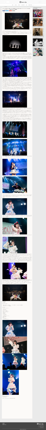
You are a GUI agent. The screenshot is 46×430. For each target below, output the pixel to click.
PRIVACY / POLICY (4, 424)
